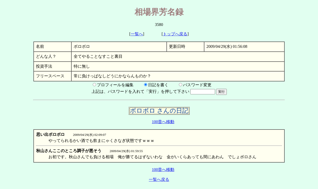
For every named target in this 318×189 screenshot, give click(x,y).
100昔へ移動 (163, 122)
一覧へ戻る (159, 179)
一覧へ (137, 34)
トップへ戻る (175, 34)
